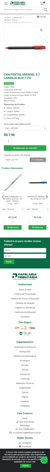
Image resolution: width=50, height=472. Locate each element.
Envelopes (25, 360)
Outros (25, 392)
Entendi (26, 466)
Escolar (25, 365)
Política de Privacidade (25, 294)
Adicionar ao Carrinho (25, 148)
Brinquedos (25, 351)
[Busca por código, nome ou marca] (22, 9)
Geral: (25, 418)
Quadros (25, 401)
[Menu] (6, 3)
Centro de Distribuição (25, 312)
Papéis (25, 397)
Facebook (25, 446)
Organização (25, 388)
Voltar (41, 17)
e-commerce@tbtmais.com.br (25, 433)
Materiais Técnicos (25, 383)
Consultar (37, 160)
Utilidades (25, 406)
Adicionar (12, 227)
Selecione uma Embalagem (17, 124)
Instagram (25, 443)
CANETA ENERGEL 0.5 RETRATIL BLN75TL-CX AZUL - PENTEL (12, 199)
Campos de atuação (25, 303)
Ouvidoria (25, 317)
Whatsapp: (25, 425)
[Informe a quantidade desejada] (8, 141)
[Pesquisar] (45, 9)
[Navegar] (3, 197)
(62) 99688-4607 (25, 429)
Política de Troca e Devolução (25, 298)
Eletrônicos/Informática (25, 356)
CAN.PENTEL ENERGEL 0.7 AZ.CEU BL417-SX (37, 198)
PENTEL (12, 101)
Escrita (25, 370)
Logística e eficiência (25, 307)
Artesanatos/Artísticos (25, 347)
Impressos (25, 374)
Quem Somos (25, 289)
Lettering (25, 379)
